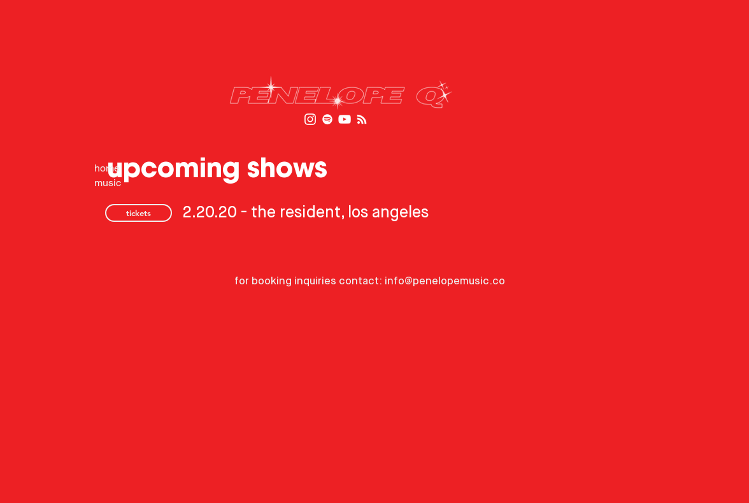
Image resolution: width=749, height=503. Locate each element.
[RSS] (361, 119)
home (107, 168)
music (107, 183)
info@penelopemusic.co (445, 281)
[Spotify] (327, 119)
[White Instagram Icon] (310, 119)
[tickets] (138, 213)
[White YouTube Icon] (344, 119)
